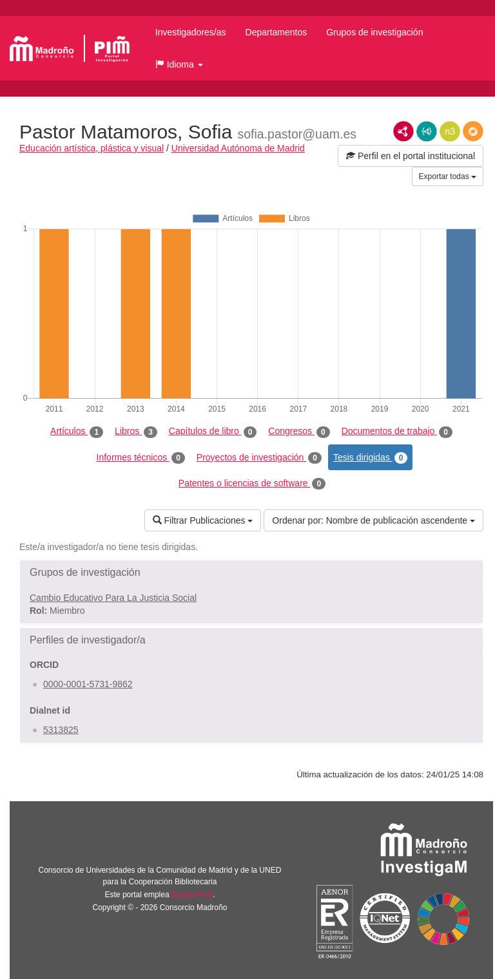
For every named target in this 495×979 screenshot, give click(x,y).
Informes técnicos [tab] (141, 458)
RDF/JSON (473, 131)
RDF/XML (403, 131)
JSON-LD (426, 131)
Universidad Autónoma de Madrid (238, 148)
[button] (179, 64)
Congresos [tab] (298, 431)
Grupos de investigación (374, 32)
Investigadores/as (190, 32)
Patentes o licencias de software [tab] (252, 484)
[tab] (251, 572)
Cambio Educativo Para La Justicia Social (113, 598)
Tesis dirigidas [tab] (370, 458)
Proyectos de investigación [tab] (259, 458)
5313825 (61, 730)
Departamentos (276, 32)
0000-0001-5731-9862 (88, 684)
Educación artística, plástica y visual (91, 148)
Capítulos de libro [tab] (213, 431)
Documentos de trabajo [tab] (397, 431)
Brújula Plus (192, 894)
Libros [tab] (136, 431)
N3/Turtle (450, 131)
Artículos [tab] (76, 431)
